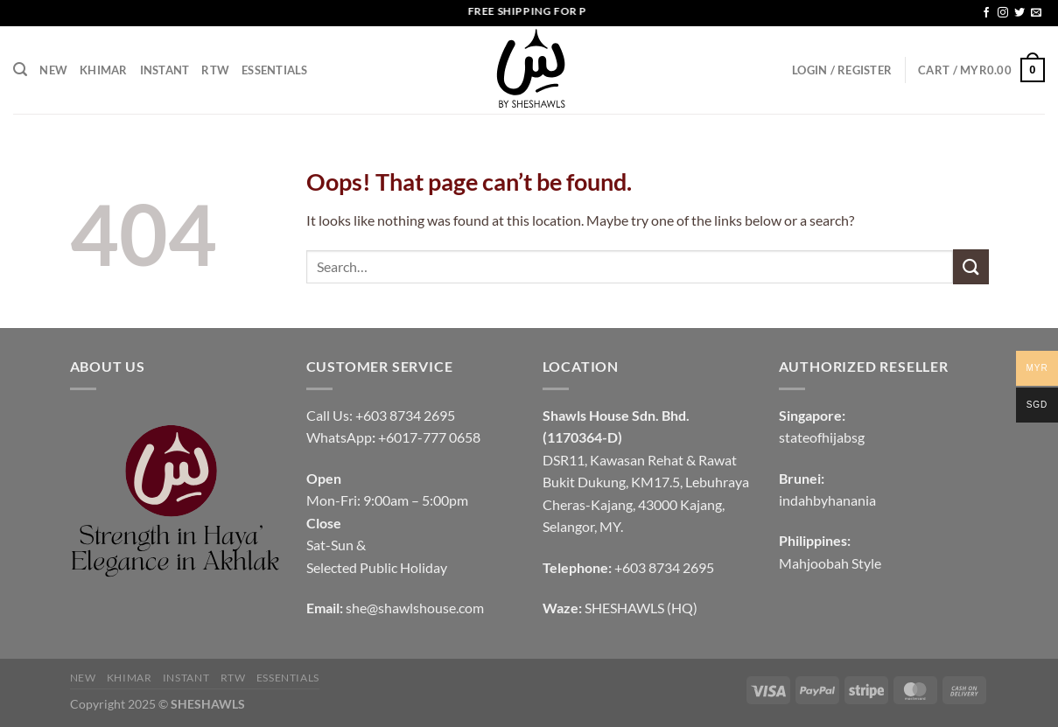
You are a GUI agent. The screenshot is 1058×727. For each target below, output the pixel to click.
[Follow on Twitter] (1019, 13)
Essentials (275, 70)
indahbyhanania (827, 500)
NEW (53, 70)
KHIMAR (104, 70)
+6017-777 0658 (429, 437)
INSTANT (165, 70)
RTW (215, 70)
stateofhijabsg (822, 437)
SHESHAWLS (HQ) (641, 607)
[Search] (20, 69)
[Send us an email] (1036, 13)
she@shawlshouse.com (415, 607)
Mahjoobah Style (830, 563)
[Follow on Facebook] (986, 13)
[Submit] (970, 266)
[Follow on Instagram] (1003, 13)
